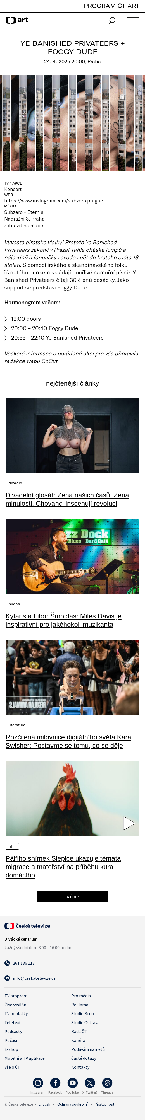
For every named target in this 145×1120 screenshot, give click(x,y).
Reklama (79, 1004)
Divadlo (15, 482)
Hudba (14, 603)
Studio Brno (82, 1013)
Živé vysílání (15, 1004)
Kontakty (80, 1067)
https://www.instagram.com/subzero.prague (53, 200)
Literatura (17, 724)
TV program (15, 995)
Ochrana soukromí (72, 1104)
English (44, 1104)
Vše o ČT (12, 1067)
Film (12, 846)
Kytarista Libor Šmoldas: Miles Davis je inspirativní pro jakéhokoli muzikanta (64, 620)
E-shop (11, 1049)
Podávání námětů (88, 1049)
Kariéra (78, 1040)
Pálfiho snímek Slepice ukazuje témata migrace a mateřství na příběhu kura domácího (63, 867)
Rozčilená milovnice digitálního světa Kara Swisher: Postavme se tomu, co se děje (68, 741)
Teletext (12, 1022)
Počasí (10, 1040)
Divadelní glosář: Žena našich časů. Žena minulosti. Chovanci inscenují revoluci (67, 499)
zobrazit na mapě (23, 225)
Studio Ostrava (85, 1022)
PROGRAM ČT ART (111, 5)
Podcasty (13, 1031)
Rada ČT (79, 1031)
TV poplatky (16, 1013)
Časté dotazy (83, 1058)
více (72, 896)
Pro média (81, 995)
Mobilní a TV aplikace (24, 1058)
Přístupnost (104, 1104)
